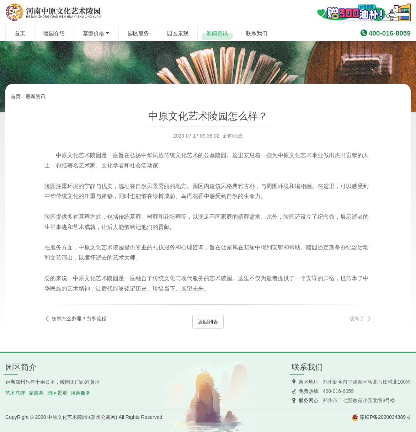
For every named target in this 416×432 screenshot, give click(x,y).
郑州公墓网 (103, 417)
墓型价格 (93, 33)
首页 (20, 33)
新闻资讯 (217, 33)
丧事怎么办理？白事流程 (79, 318)
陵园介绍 (54, 33)
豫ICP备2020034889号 (385, 417)
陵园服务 (81, 393)
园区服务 (138, 33)
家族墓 (36, 393)
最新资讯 (36, 96)
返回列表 (208, 322)
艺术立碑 (15, 393)
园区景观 (177, 33)
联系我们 (256, 33)
